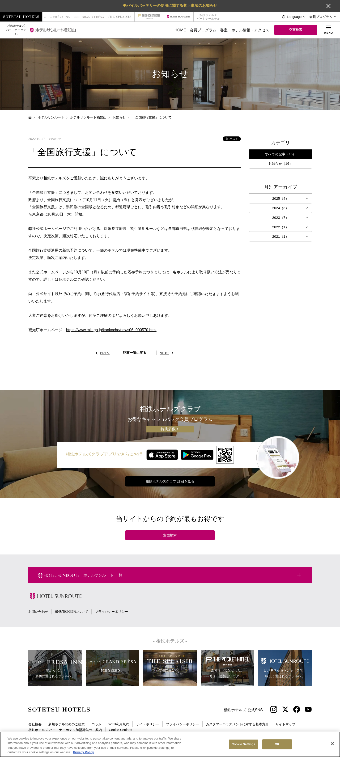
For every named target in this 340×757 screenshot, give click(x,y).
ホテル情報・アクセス (250, 30)
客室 (224, 30)
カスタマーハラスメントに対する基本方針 (237, 724)
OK (277, 744)
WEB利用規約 (118, 724)
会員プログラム (203, 30)
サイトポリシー (147, 724)
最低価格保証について (71, 611)
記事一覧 (134, 353)
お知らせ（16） (280, 163)
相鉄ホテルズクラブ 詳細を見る (170, 481)
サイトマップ (285, 724)
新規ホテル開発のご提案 (66, 724)
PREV (101, 353)
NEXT (168, 353)
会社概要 (35, 724)
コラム (97, 724)
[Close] (332, 744)
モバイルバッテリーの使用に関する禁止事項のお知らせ (170, 5)
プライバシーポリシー (111, 611)
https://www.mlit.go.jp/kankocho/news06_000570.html (111, 330)
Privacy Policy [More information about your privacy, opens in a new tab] (83, 752)
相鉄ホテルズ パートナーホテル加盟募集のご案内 (65, 730)
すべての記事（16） (280, 154)
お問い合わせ (38, 611)
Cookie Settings (120, 730)
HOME (180, 30)
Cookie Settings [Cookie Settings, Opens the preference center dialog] (243, 744)
